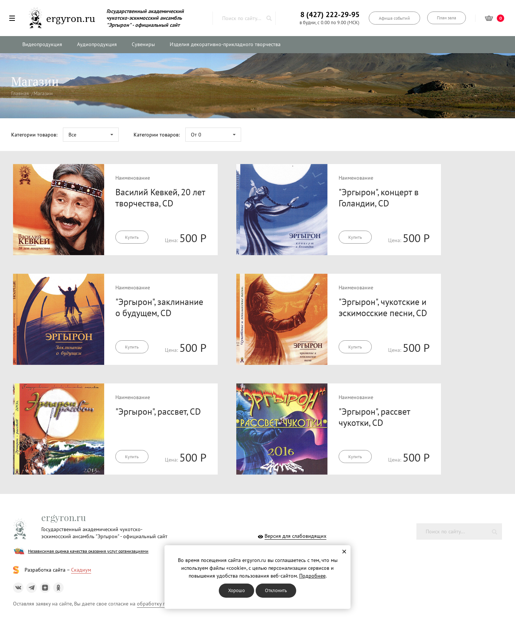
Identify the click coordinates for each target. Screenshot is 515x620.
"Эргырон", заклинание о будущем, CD (159, 307)
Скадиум (81, 569)
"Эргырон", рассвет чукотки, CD (374, 417)
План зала (446, 17)
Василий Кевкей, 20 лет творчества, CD (160, 197)
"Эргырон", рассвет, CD (158, 411)
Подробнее (312, 575)
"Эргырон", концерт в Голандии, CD (379, 197)
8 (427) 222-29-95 (329, 14)
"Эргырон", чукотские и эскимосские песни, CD (383, 307)
